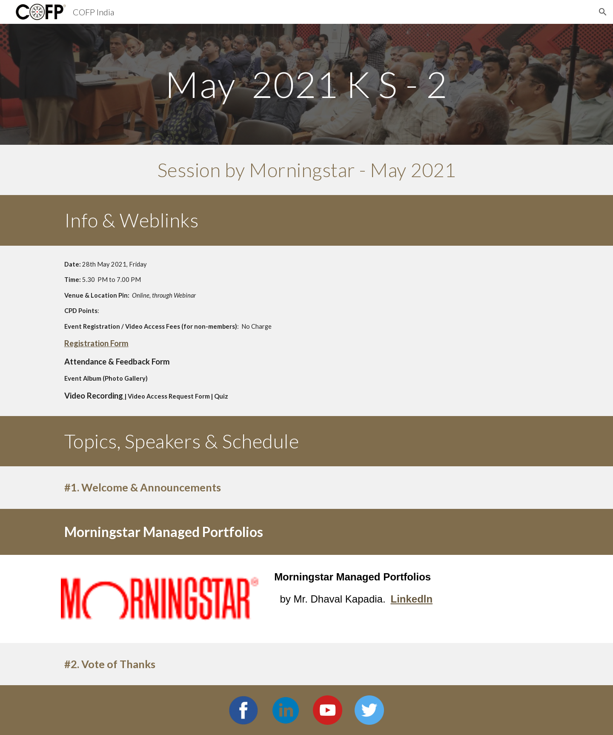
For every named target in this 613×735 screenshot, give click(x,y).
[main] (306, 84)
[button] (603, 12)
